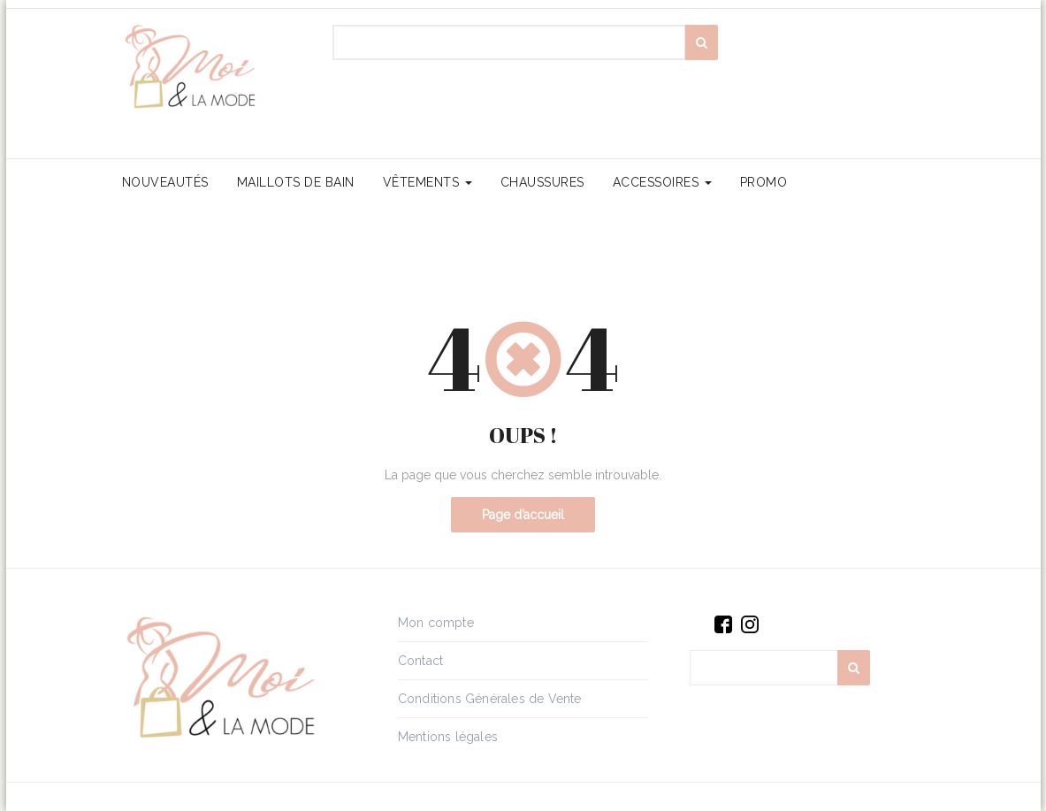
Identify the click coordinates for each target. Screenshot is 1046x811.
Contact (420, 661)
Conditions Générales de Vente (490, 699)
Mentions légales (448, 737)
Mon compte (436, 623)
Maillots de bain (296, 182)
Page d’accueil (523, 515)
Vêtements (427, 182)
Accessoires (662, 182)
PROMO (764, 182)
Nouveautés (165, 182)
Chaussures (542, 182)
